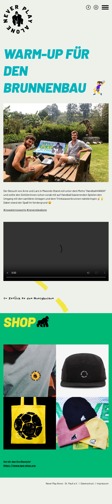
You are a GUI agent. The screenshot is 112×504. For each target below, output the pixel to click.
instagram (96, 7)
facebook (88, 7)
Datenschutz (87, 483)
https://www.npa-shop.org (19, 465)
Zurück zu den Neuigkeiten (31, 298)
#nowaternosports (14, 209)
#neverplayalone (37, 209)
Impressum (103, 483)
